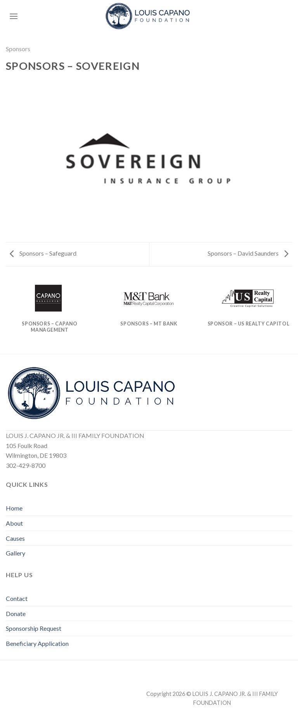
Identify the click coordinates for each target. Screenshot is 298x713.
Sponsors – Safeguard (43, 253)
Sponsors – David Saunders (248, 253)
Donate (16, 613)
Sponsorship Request (33, 628)
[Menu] (13, 16)
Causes (15, 538)
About (14, 523)
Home (14, 508)
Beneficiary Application (37, 643)
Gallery (15, 553)
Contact (17, 598)
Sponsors (18, 48)
